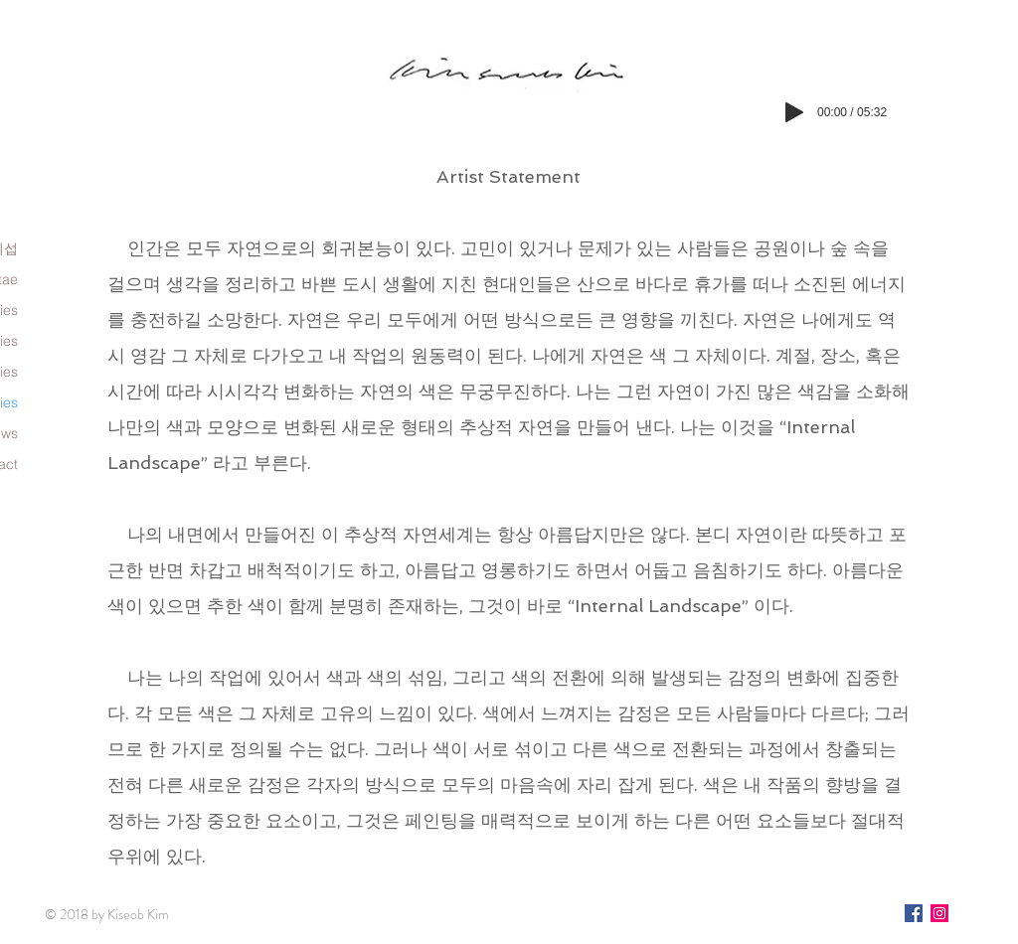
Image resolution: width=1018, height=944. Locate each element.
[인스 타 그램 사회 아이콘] (939, 913)
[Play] (794, 112)
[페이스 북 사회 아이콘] (914, 913)
